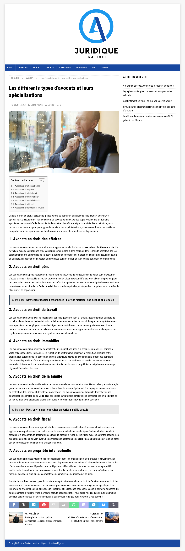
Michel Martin (37, 105)
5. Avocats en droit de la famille (26, 200)
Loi (93, 68)
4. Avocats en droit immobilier (26, 196)
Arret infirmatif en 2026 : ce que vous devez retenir (147, 101)
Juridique (23, 68)
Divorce (50, 68)
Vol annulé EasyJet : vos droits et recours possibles (148, 85)
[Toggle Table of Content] (40, 181)
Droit (10, 68)
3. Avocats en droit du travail (25, 193)
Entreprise (65, 68)
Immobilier (81, 68)
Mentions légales (56, 543)
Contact (105, 68)
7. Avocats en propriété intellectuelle (28, 207)
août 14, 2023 (20, 105)
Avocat (37, 68)
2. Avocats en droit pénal (23, 189)
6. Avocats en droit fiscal (23, 204)
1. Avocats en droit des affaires (26, 186)
